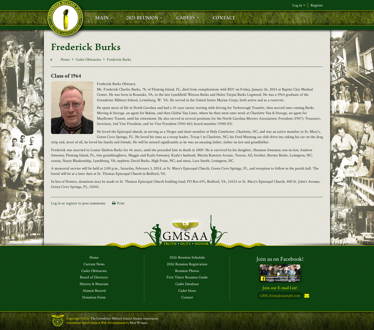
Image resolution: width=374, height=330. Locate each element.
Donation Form (94, 297)
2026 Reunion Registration (187, 264)
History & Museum (94, 284)
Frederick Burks (119, 59)
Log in (298, 5)
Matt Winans (138, 323)
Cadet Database (187, 284)
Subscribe (306, 296)
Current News (94, 264)
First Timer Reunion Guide (187, 277)
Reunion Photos (187, 271)
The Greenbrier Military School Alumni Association (124, 318)
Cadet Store (187, 290)
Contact (187, 297)
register (71, 203)
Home (65, 59)
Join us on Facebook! (280, 259)
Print (121, 203)
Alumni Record (94, 290)
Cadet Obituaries (88, 59)
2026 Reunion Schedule (187, 257)
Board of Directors (94, 277)
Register (317, 5)
